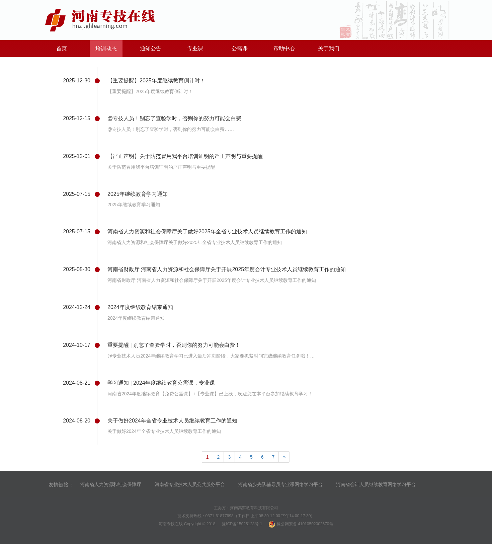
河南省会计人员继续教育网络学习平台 (376, 484)
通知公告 (150, 48)
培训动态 (106, 49)
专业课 (195, 48)
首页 (61, 48)
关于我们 (328, 48)
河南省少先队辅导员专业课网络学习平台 (280, 484)
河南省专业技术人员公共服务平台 (190, 484)
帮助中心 (284, 48)
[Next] (284, 457)
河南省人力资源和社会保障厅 (110, 484)
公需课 (240, 48)
